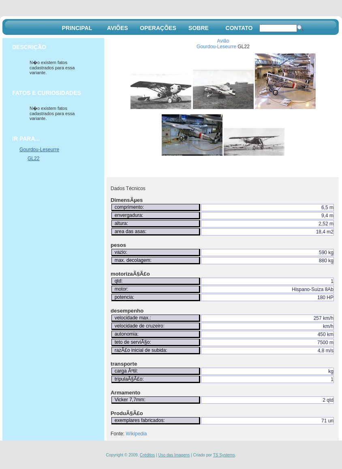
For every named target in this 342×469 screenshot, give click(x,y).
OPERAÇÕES (158, 28)
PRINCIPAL (77, 28)
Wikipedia (136, 434)
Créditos (147, 455)
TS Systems (224, 455)
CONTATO (239, 28)
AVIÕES (117, 28)
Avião (223, 41)
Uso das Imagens (174, 455)
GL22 (33, 158)
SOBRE (198, 28)
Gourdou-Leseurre (216, 46)
